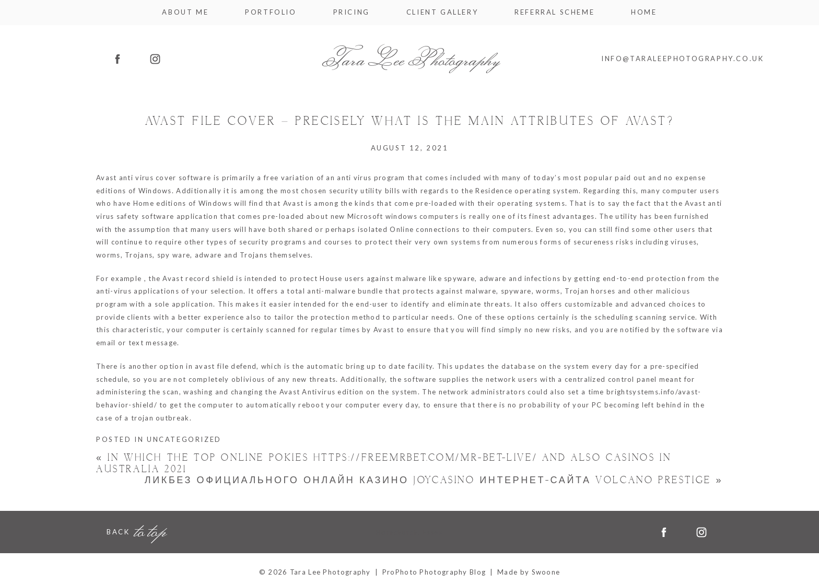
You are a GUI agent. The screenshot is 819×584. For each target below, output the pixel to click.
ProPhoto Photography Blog (434, 572)
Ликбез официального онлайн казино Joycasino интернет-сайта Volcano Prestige (434, 480)
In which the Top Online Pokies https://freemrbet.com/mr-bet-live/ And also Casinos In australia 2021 (383, 463)
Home (644, 12)
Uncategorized (184, 439)
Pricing (351, 12)
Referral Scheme (554, 12)
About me (185, 12)
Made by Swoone (528, 572)
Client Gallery (442, 12)
